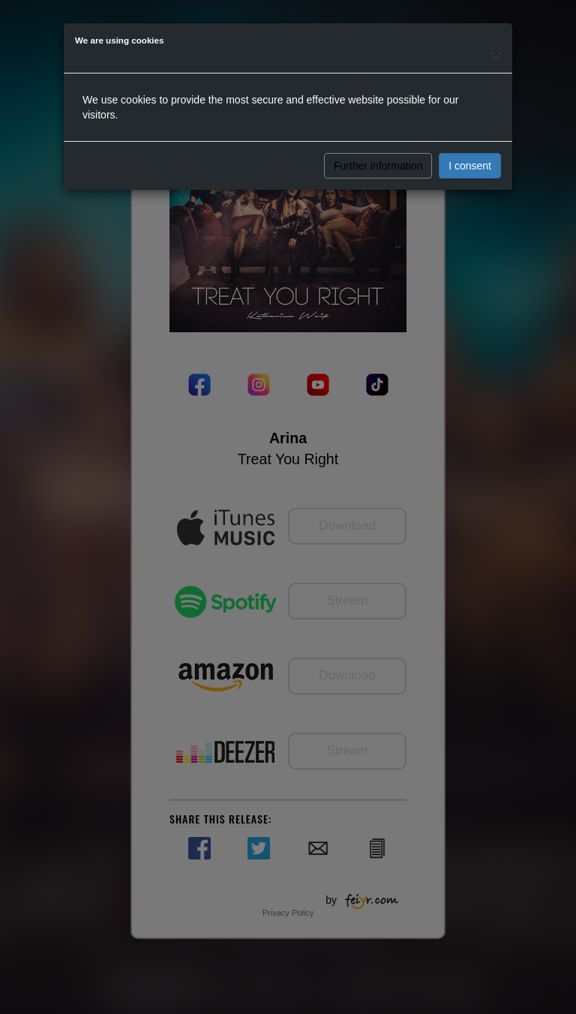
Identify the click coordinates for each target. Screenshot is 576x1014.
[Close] (496, 54)
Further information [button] (378, 166)
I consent (469, 166)
